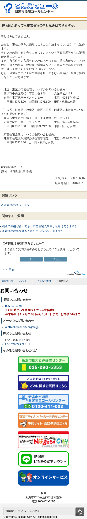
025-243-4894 (13, 306)
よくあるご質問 (43, 281)
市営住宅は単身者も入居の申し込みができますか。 (34, 230)
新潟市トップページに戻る (23, 510)
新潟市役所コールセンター (15, 281)
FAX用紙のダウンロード (20, 344)
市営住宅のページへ (16, 204)
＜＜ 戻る (8, 269)
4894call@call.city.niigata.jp (22, 327)
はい (31, 259)
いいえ (55, 259)
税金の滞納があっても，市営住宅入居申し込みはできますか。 (41, 226)
